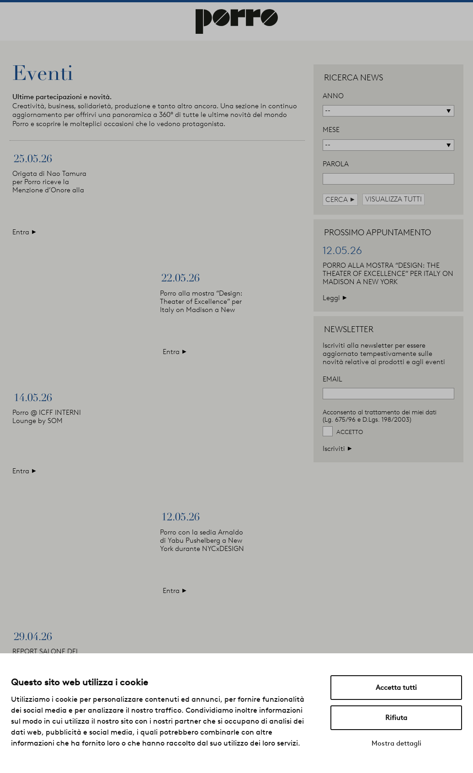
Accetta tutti (396, 687)
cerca (340, 199)
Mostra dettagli (396, 743)
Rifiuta (396, 718)
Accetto (349, 432)
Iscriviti (337, 448)
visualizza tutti (393, 199)
